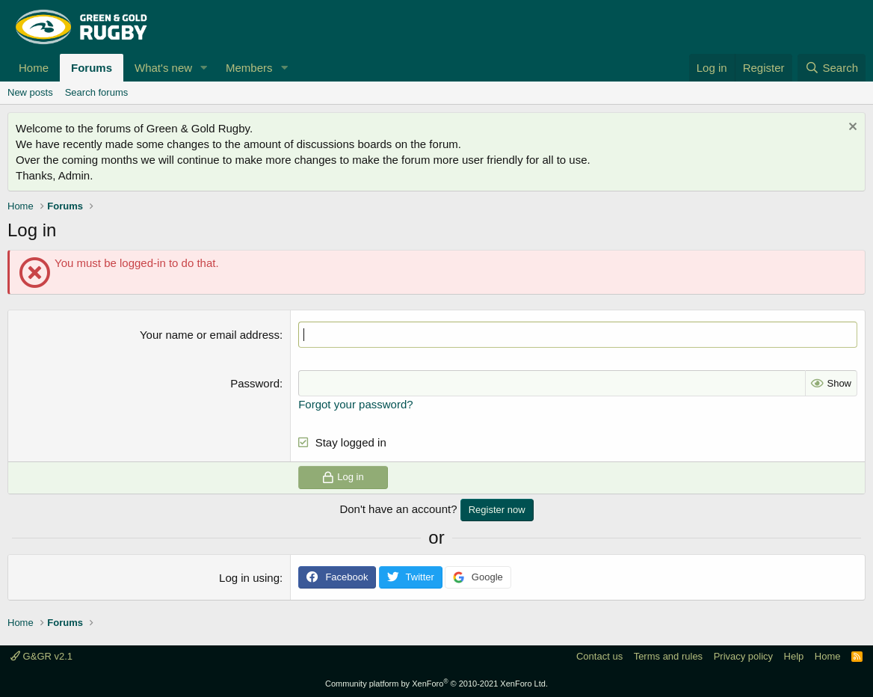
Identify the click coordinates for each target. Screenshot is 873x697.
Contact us (599, 656)
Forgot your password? (355, 404)
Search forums (97, 92)
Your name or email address (210, 334)
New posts (30, 92)
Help (794, 656)
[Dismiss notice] (851, 128)
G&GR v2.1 (41, 656)
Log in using (249, 577)
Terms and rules (668, 656)
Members (249, 67)
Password (255, 383)
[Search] (832, 68)
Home (34, 67)
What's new (163, 67)
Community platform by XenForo (436, 683)
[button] (204, 68)
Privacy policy (743, 656)
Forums (91, 67)
